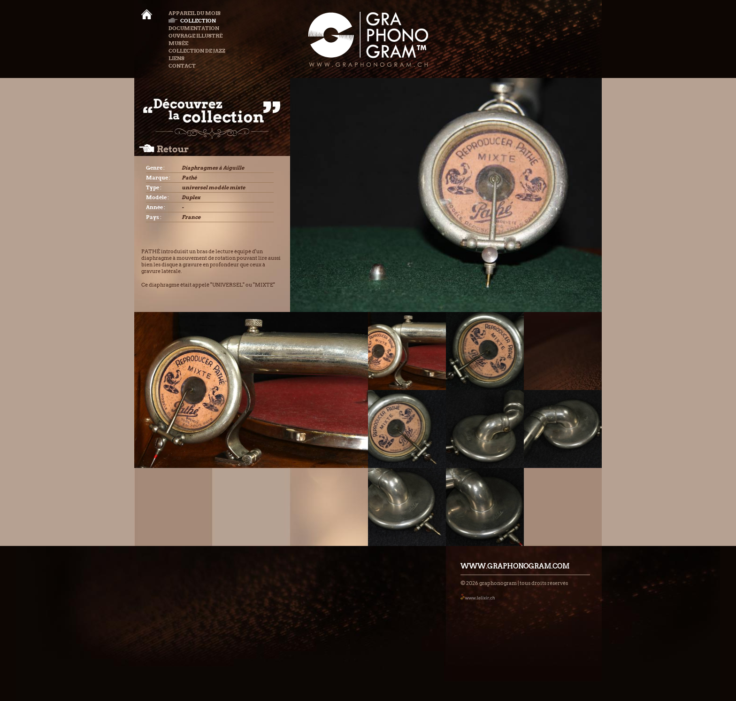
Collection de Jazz (197, 50)
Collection (192, 20)
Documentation (194, 28)
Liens (176, 58)
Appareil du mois (195, 13)
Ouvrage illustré (195, 35)
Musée (178, 43)
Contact (182, 65)
